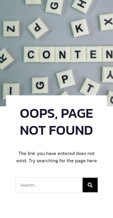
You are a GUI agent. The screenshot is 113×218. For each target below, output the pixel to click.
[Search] (90, 185)
